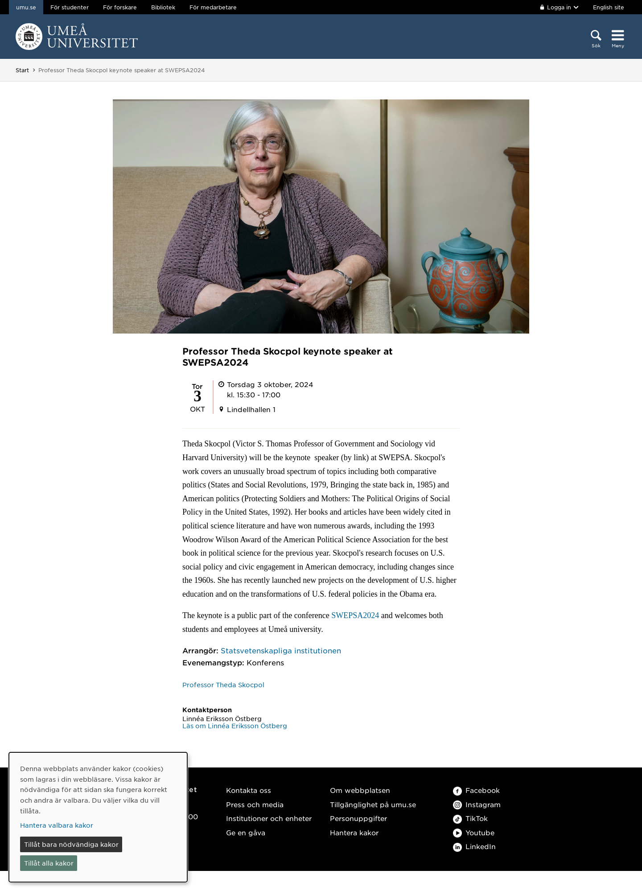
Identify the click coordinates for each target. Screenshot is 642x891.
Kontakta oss (248, 790)
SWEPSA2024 (355, 615)
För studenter (69, 7)
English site (608, 7)
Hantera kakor (354, 832)
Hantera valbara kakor (56, 825)
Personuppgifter (358, 818)
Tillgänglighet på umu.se (373, 804)
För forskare (120, 7)
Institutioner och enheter (269, 818)
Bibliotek (163, 7)
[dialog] (98, 817)
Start (22, 70)
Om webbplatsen (360, 790)
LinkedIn (474, 846)
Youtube (473, 832)
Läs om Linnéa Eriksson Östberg (234, 726)
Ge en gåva (245, 832)
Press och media (255, 804)
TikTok (470, 818)
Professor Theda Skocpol (223, 685)
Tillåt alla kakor (49, 863)
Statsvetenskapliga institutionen (281, 650)
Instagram (477, 804)
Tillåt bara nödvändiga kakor (71, 844)
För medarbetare (213, 7)
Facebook (476, 790)
